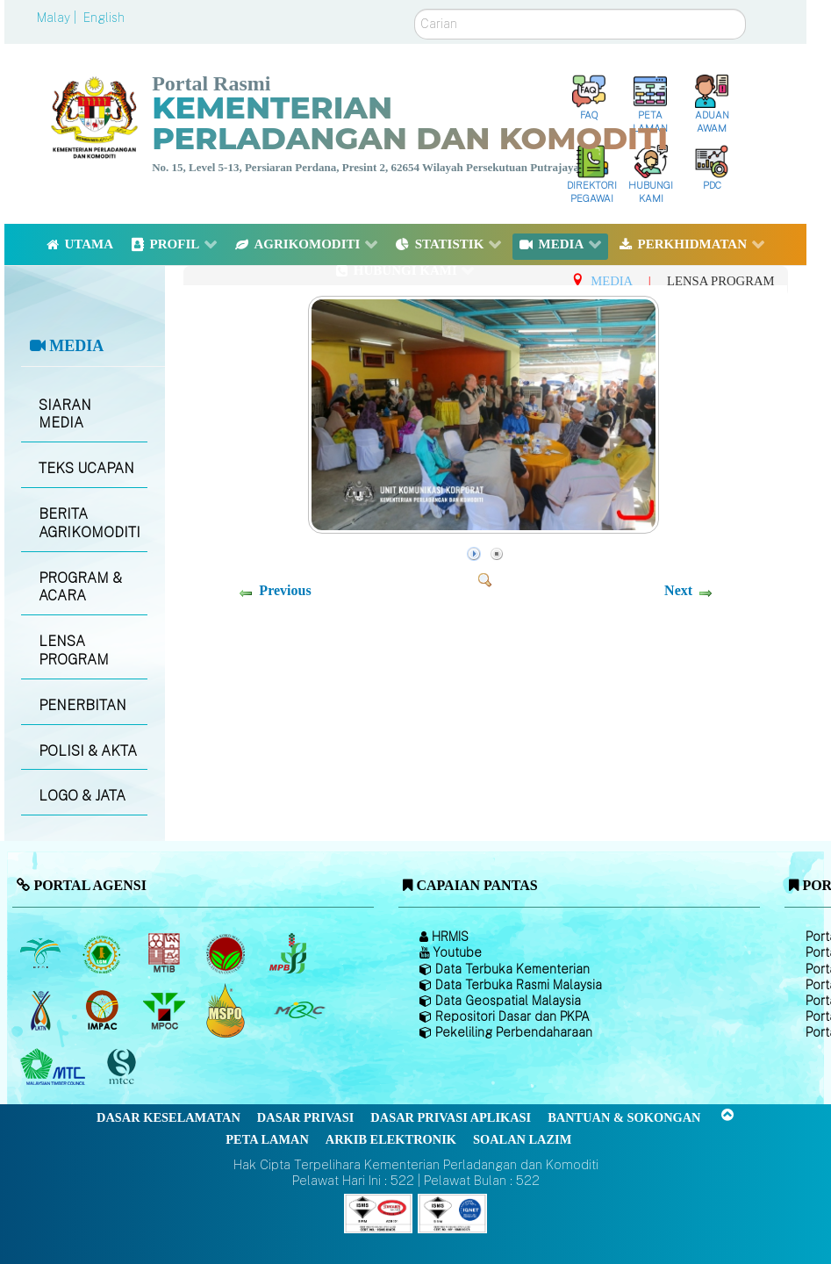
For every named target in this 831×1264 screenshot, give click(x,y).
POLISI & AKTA (88, 751)
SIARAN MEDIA (65, 414)
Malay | (58, 18)
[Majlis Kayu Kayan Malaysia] (54, 1067)
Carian (414, 9)
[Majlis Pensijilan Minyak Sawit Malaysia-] (227, 1011)
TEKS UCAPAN (86, 468)
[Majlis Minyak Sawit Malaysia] (165, 1010)
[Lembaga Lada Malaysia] (289, 953)
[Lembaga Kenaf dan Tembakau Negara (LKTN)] (41, 1010)
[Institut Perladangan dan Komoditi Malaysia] (104, 1010)
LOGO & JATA (82, 795)
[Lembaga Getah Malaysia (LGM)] (104, 953)
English (104, 18)
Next (678, 590)
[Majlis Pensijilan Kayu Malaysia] (124, 1067)
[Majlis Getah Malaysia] (299, 1010)
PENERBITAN (82, 705)
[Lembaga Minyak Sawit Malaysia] (41, 953)
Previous (285, 590)
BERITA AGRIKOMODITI (89, 523)
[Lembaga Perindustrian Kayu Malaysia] (165, 953)
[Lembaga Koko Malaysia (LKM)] (227, 953)
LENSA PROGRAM (74, 650)
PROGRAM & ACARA (80, 587)
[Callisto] (378, 1212)
